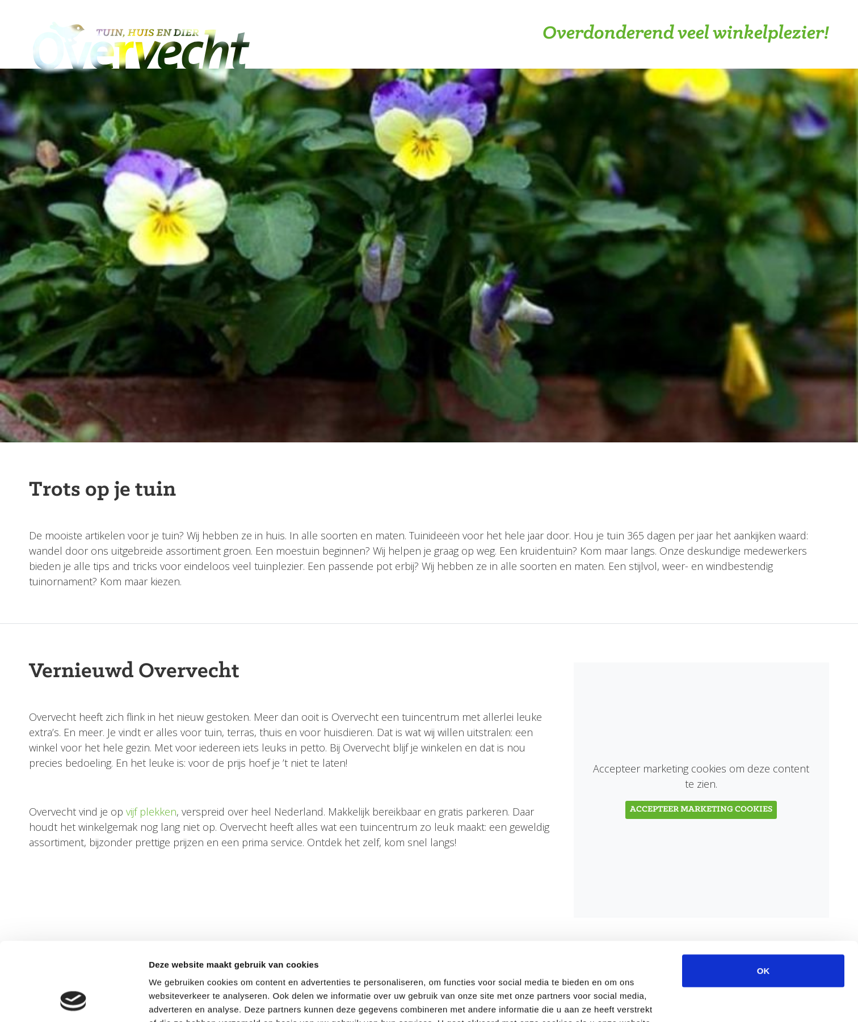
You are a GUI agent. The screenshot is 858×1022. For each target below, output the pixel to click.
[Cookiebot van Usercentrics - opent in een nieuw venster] (73, 999)
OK (763, 897)
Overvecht (140, 34)
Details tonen (613, 999)
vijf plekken (151, 811)
